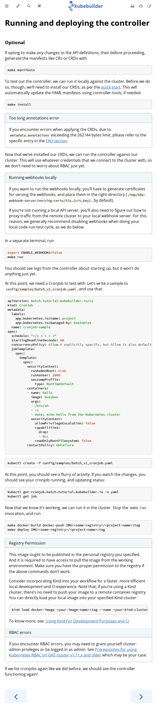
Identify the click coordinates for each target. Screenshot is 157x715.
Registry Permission (27, 543)
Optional (15, 42)
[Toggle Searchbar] (28, 6)
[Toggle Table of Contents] (6, 6)
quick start (110, 87)
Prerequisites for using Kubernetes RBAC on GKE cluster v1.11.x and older (73, 652)
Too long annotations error (34, 118)
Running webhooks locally (32, 177)
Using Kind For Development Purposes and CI (87, 621)
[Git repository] (141, 6)
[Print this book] (133, 6)
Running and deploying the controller (77, 22)
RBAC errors (20, 632)
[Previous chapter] (16, 696)
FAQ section (56, 140)
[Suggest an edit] (149, 6)
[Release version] (39, 6)
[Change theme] (17, 6)
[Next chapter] (141, 696)
